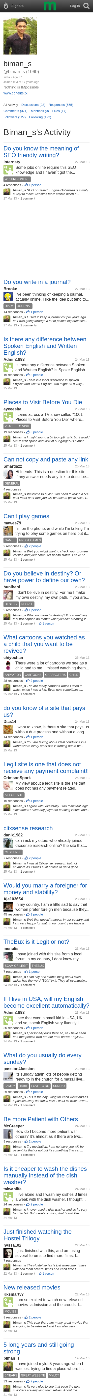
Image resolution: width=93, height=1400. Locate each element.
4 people (37, 801)
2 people (35, 546)
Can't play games (26, 516)
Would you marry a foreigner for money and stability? (45, 888)
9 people (37, 914)
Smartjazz (12, 466)
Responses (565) (61, 105)
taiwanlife (12, 1189)
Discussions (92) (33, 105)
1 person (35, 185)
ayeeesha (12, 409)
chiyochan (13, 658)
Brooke (10, 289)
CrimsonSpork (17, 778)
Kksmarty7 (13, 1294)
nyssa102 (12, 1245)
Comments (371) (15, 111)
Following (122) (40, 117)
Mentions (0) (40, 111)
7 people (37, 1381)
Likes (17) (59, 111)
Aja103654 (13, 899)
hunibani (11, 587)
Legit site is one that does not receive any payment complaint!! (46, 767)
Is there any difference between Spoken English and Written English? (44, 346)
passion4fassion (18, 1069)
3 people (37, 375)
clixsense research (28, 828)
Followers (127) (14, 117)
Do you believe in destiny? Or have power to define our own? (44, 576)
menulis (10, 948)
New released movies (31, 1287)
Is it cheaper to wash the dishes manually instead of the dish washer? (45, 1175)
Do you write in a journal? (37, 282)
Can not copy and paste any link (45, 459)
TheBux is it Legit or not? (36, 941)
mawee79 (12, 523)
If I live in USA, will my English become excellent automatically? (46, 1002)
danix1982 (13, 835)
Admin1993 (14, 359)
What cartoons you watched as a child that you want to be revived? (44, 644)
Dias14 (9, 721)
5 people (37, 1092)
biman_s (11, 1358)
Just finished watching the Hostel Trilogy (37, 1235)
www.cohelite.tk (15, 93)
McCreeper (13, 1126)
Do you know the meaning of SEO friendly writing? (41, 151)
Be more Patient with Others (40, 1119)
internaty (11, 162)
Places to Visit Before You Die (42, 402)
